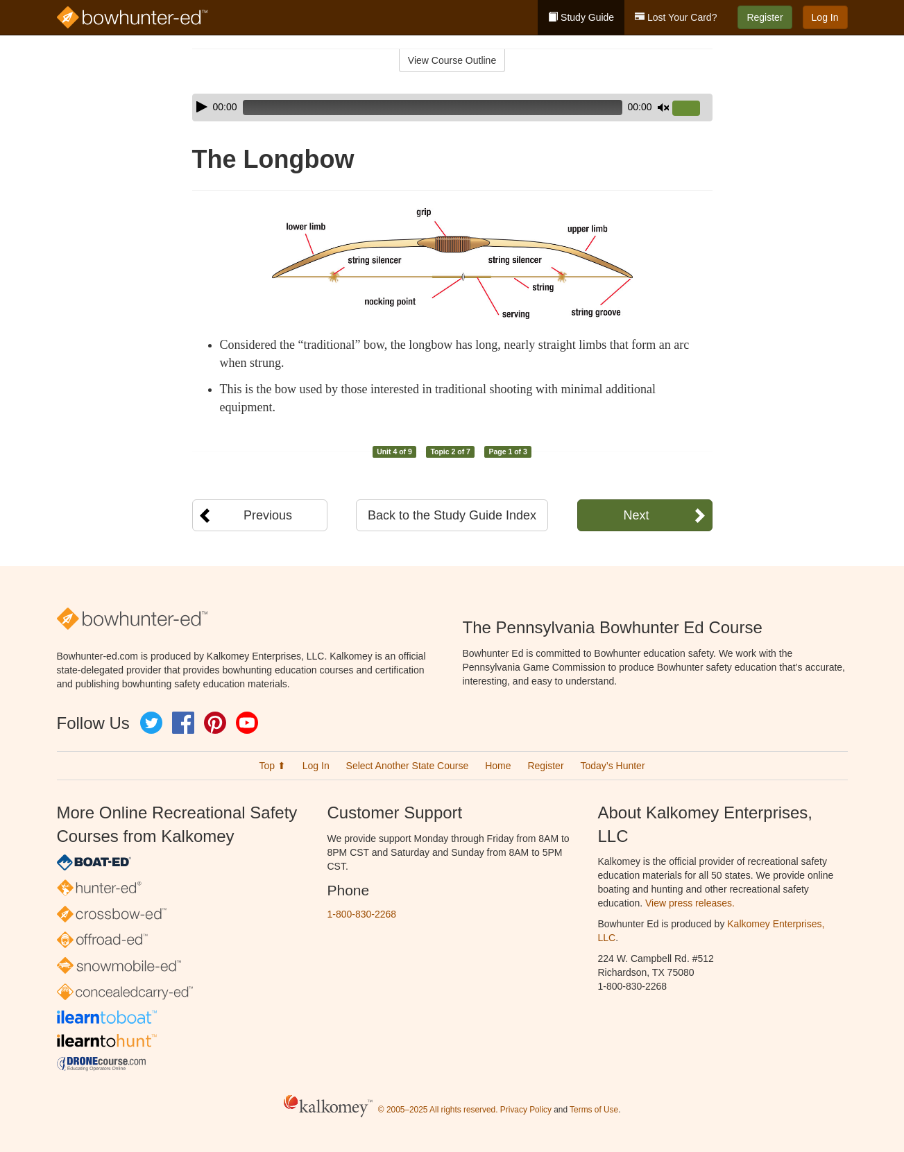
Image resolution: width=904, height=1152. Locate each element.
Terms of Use (594, 1110)
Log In (825, 17)
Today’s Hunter (612, 765)
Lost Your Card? (676, 17)
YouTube (247, 723)
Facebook (183, 723)
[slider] (432, 107)
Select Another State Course (407, 765)
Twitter (151, 723)
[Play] (201, 106)
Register (765, 17)
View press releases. (690, 903)
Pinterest (215, 723)
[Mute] (663, 107)
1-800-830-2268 (362, 914)
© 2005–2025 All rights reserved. (438, 1110)
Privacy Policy (526, 1110)
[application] (452, 107)
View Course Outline (452, 60)
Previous (268, 515)
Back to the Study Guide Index (452, 515)
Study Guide (581, 17)
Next (636, 515)
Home (498, 765)
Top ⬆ (272, 765)
